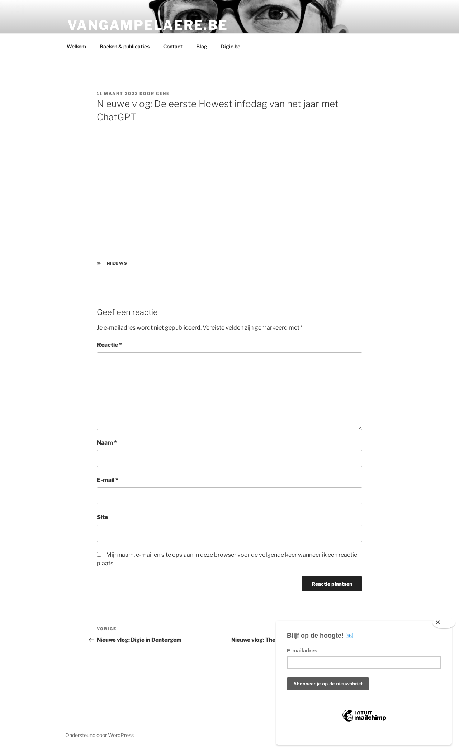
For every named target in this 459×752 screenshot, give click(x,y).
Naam (107, 442)
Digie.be (230, 46)
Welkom (76, 46)
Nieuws (117, 263)
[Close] (443, 622)
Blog (201, 46)
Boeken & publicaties (125, 46)
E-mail (107, 479)
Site (102, 517)
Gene (163, 93)
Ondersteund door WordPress (99, 735)
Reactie (109, 344)
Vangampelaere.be (147, 25)
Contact (173, 46)
